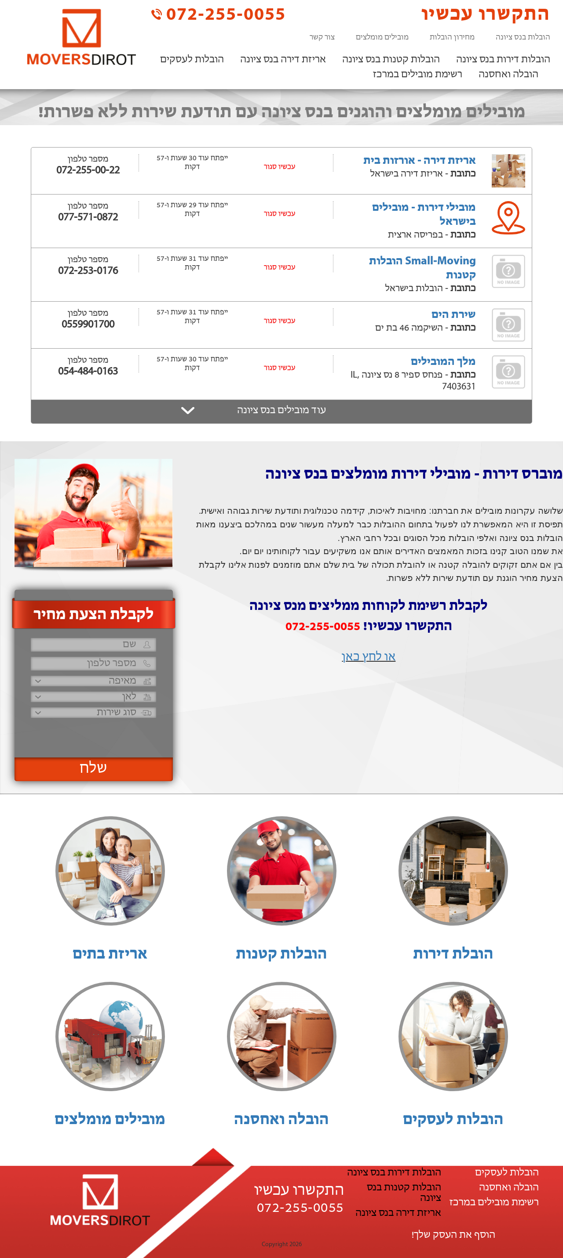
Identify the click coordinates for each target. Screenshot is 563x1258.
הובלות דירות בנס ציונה (503, 59)
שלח (93, 769)
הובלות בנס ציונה (523, 37)
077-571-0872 (88, 218)
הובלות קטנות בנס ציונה (391, 59)
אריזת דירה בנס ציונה (283, 59)
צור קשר (322, 37)
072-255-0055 (218, 14)
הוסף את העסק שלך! (453, 1235)
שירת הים (453, 315)
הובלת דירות (453, 954)
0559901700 (88, 325)
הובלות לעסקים (192, 59)
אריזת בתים (110, 954)
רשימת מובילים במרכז (417, 74)
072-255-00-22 (88, 171)
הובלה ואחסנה (508, 74)
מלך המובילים (443, 362)
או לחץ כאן (368, 657)
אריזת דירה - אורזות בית (419, 161)
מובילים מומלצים (382, 37)
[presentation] (92, 734)
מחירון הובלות (452, 37)
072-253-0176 (88, 271)
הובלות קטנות (281, 954)
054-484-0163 (88, 372)
